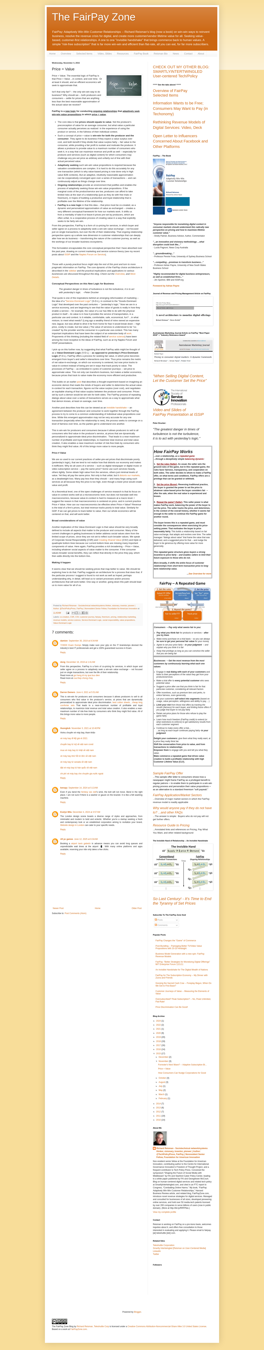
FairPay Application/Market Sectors (177, 795)
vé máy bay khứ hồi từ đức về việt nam (78, 756)
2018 (158, 1041)
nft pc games (66, 839)
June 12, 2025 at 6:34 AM (86, 839)
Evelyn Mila (66, 812)
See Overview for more (200, 574)
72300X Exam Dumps (70, 645)
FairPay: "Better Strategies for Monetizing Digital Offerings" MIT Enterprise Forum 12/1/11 (183, 963)
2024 (158, 1021)
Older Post (137, 908)
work (129, 333)
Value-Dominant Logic (62, 623)
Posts (159, 920)
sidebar (72, 270)
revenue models (60, 620)
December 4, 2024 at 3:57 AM (86, 812)
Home (52, 53)
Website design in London (72, 825)
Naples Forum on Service (92, 254)
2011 (158, 1116)
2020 (158, 1033)
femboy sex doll (88, 792)
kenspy (63, 788)
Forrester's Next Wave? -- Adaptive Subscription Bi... (182, 1064)
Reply (63, 652)
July (161, 1086)
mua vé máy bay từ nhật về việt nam (77, 750)
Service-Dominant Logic (78, 301)
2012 (158, 1111)
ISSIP (67, 254)
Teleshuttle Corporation (163, 1245)
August (162, 1082)
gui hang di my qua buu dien (86, 675)
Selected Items (84, 53)
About (201, 53)
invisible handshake (117, 407)
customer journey (87, 617)
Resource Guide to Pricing (171, 825)
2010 (158, 1120)
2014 (158, 1103)
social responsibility (111, 620)
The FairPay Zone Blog (62, 1326)
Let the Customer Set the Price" (180, 380)
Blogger (137, 1312)
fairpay (98, 617)
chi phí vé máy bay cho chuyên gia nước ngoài (81, 773)
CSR (72, 617)
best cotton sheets (121, 702)
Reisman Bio (161, 53)
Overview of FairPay (170, 91)
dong (62, 662)
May (161, 1090)
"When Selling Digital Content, (178, 376)
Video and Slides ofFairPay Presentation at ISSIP (178, 412)
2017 (158, 1045)
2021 (158, 1029)
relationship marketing (126, 617)
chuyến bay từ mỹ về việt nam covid (76, 744)
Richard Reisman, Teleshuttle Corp (93, 1326)
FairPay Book (141, 53)
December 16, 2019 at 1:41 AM (80, 662)
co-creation (64, 617)
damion (64, 641)
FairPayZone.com (78, 1329)
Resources (123, 53)
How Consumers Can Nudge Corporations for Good (182, 1073)
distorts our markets (129, 475)
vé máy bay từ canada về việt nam (76, 762)
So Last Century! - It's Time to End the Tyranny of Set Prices (182, 901)
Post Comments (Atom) (75, 913)
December (164, 1057)
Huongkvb (65, 728)
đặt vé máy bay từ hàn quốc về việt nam (78, 767)
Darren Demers (67, 692)
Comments (161, 925)
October (163, 1078)
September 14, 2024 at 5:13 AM (83, 788)
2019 (158, 1037)
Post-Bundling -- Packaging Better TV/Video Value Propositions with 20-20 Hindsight (179, 947)
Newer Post (58, 908)
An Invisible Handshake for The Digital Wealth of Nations (182, 970)
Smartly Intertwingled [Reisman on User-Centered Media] (179, 1248)
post (79, 381)
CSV (77, 617)
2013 (158, 1107)
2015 (158, 1053)
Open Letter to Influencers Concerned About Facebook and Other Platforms (180, 141)
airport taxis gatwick (81, 843)
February (163, 1098)
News (176, 53)
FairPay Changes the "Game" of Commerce (176, 940)
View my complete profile (164, 1212)
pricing (113, 617)
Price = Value (164, 1068)
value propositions (127, 620)
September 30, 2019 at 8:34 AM (83, 641)
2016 (158, 1049)
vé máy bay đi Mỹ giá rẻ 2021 (73, 738)
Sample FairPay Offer (168, 773)
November (164, 1061)
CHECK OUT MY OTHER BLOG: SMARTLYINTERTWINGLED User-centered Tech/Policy (181, 71)
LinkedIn (157, 1251)
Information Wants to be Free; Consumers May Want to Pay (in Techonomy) (180, 108)
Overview (66, 53)
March (162, 1094)
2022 (158, 1025)
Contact (188, 53)
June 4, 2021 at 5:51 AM (87, 692)
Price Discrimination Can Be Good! (172, 1007)
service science (117, 336)
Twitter (156, 1254)
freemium (106, 617)
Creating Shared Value (110, 540)
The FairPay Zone (93, 17)
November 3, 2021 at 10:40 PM (86, 728)
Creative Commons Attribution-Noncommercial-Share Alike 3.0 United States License (167, 1326)
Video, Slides (105, 53)
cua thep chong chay (83, 678)
